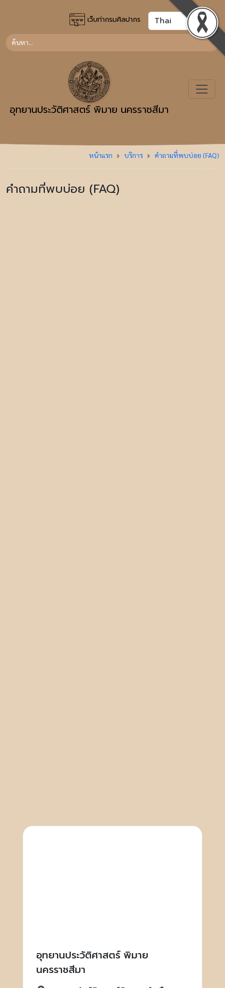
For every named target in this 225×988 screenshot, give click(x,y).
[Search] (112, 42)
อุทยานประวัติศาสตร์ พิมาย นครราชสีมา (89, 89)
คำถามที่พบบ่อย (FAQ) (187, 155)
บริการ (133, 155)
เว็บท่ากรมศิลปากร (105, 20)
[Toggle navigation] (201, 89)
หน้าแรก (100, 155)
